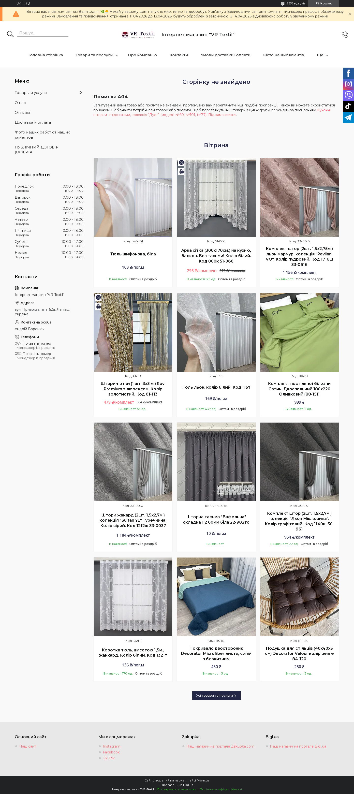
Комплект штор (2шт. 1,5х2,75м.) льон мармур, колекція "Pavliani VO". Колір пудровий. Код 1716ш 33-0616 (299, 256)
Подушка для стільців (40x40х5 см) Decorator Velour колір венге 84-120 (299, 653)
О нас (20, 102)
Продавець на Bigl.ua (177, 785)
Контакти (179, 55)
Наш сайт (27, 746)
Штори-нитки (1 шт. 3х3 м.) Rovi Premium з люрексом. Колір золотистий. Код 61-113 (133, 389)
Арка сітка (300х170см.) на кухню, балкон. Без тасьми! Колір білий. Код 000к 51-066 (216, 255)
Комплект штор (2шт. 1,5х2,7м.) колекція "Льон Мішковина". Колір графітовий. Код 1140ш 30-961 (299, 521)
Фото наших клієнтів (283, 55)
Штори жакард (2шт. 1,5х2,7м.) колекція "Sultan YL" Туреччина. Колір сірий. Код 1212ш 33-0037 (133, 520)
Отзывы (22, 112)
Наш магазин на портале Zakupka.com (220, 746)
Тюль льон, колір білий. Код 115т (216, 387)
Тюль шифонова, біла (133, 254)
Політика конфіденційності (221, 789)
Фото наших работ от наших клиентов (42, 134)
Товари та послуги (94, 55)
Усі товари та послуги (214, 695)
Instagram (111, 746)
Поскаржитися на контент (177, 789)
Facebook (111, 752)
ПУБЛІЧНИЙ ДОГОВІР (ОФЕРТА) (37, 149)
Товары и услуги (31, 92)
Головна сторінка (46, 55)
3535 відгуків (296, 3)
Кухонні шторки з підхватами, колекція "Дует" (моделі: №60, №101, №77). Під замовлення (212, 112)
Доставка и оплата (33, 122)
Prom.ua (203, 780)
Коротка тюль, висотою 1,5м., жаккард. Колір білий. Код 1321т (133, 653)
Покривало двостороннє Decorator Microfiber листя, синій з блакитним (216, 653)
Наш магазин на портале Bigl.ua (298, 746)
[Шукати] (10, 34)
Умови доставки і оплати (226, 55)
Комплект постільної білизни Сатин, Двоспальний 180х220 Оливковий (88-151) (299, 389)
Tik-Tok (109, 758)
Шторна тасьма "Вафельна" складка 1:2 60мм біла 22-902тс (216, 520)
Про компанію (142, 55)
